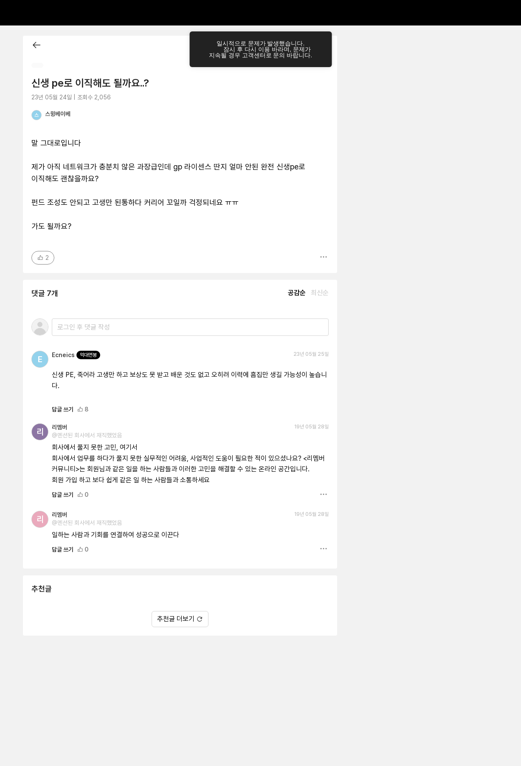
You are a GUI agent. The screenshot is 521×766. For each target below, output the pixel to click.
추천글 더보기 (180, 619)
